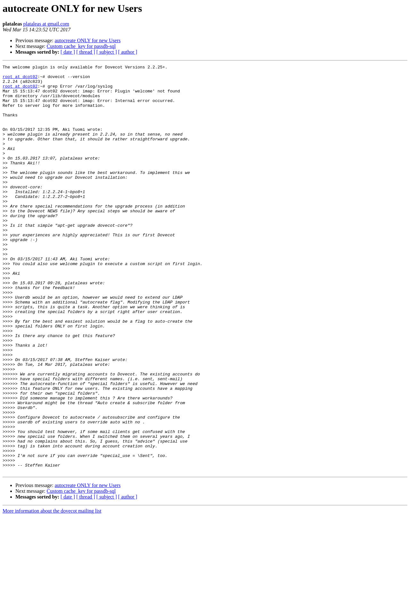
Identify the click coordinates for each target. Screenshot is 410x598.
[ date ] (68, 52)
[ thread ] (85, 52)
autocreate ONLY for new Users (88, 40)
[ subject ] (106, 52)
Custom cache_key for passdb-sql (81, 46)
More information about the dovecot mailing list (52, 592)
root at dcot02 (20, 79)
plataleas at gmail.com (46, 24)
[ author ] (127, 52)
